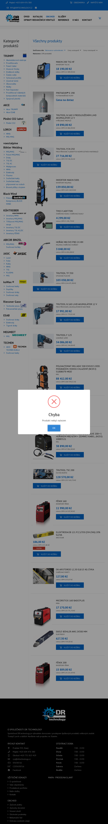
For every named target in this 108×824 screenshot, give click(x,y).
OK (54, 428)
